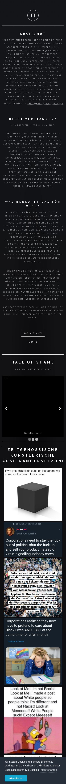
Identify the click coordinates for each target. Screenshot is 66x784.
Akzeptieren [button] (15, 778)
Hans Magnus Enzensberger (45, 103)
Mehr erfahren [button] (49, 770)
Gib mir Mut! (33, 333)
